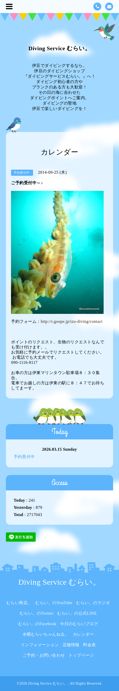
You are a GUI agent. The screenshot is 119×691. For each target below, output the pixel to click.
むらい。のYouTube (53, 603)
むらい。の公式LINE (77, 613)
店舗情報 (71, 645)
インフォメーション (40, 645)
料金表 (89, 645)
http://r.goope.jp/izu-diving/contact (72, 321)
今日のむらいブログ (79, 624)
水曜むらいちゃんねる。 (46, 634)
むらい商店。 (19, 603)
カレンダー (83, 634)
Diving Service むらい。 (59, 48)
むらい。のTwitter (37, 613)
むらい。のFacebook (37, 624)
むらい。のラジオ (93, 603)
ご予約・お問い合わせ (44, 655)
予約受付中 (24, 457)
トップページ (81, 655)
